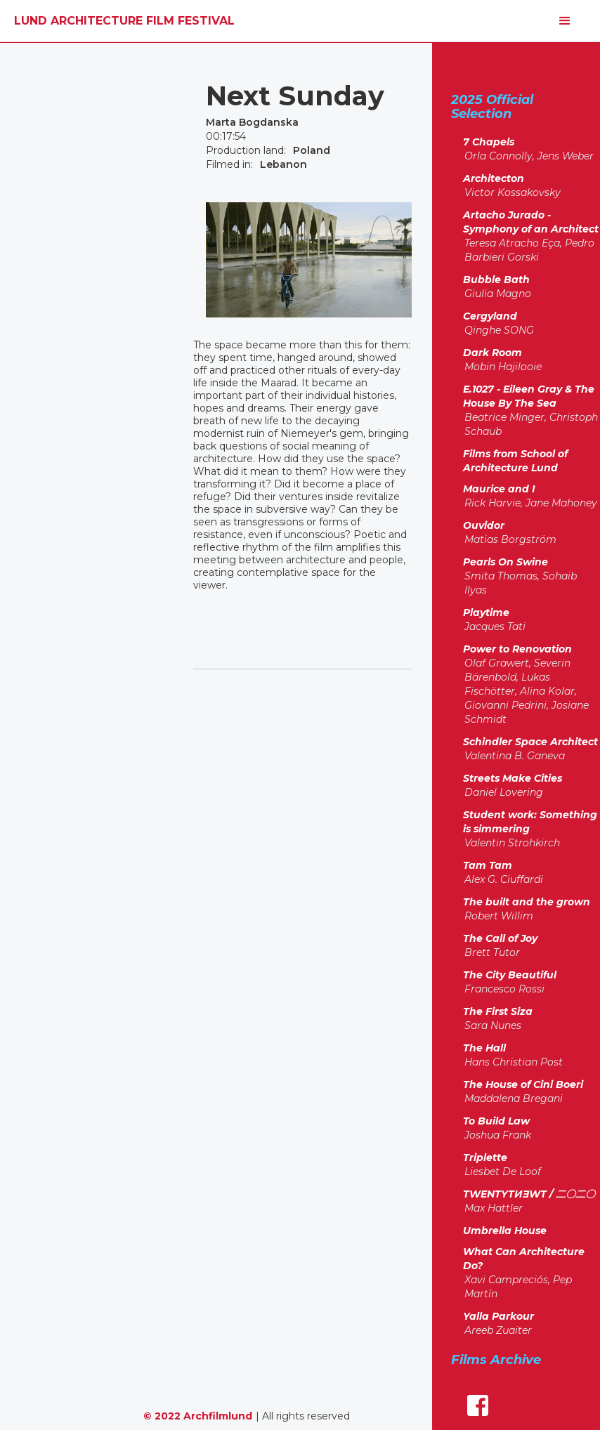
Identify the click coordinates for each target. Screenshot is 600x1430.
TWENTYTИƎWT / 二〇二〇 (529, 1194)
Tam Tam (487, 865)
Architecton (493, 178)
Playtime (486, 612)
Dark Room (492, 352)
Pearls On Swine (505, 562)
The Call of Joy (500, 938)
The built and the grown (526, 902)
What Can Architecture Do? (524, 1258)
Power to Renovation (517, 649)
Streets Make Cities (512, 778)
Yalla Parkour (498, 1316)
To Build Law (496, 1121)
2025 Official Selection (492, 106)
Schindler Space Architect (530, 741)
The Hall (484, 1048)
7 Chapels (488, 142)
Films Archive (496, 1359)
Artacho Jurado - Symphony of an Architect (531, 222)
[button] (565, 21)
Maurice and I (499, 489)
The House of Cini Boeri (523, 1084)
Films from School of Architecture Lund (515, 460)
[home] (124, 21)
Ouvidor (483, 525)
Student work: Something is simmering (530, 821)
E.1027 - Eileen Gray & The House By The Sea (528, 396)
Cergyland (490, 316)
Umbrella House (505, 1230)
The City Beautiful (509, 975)
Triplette (485, 1157)
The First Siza (498, 1011)
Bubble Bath (496, 279)
